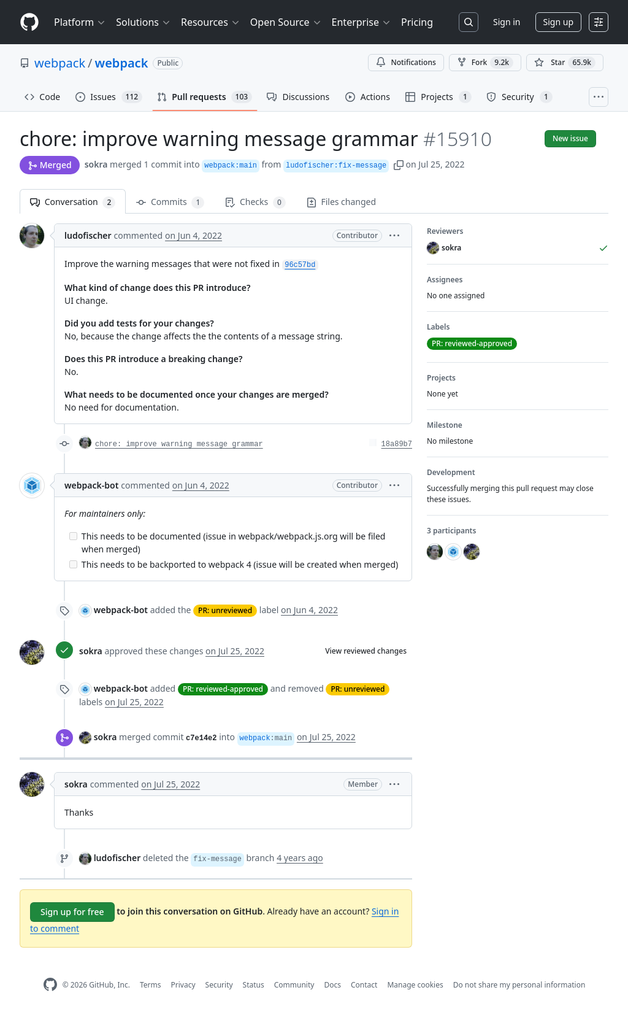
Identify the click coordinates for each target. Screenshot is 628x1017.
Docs (332, 985)
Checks (255, 202)
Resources (210, 22)
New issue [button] (570, 138)
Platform (80, 22)
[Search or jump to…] (468, 22)
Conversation (72, 202)
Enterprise (361, 22)
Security (219, 985)
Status (253, 985)
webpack (59, 63)
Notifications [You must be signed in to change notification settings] (405, 62)
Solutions (143, 22)
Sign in (506, 22)
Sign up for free (72, 912)
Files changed (341, 201)
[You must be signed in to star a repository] (564, 62)
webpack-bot (91, 485)
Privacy (183, 985)
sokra (96, 164)
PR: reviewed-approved (223, 689)
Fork (485, 62)
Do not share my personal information (519, 985)
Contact (364, 985)
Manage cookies (415, 985)
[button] (399, 164)
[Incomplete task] (73, 536)
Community (294, 985)
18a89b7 (396, 444)
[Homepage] (29, 22)
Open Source (286, 22)
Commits (170, 202)
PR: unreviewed (225, 610)
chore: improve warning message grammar (179, 444)
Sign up (558, 22)
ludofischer (88, 235)
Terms (150, 985)
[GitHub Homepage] (50, 984)
